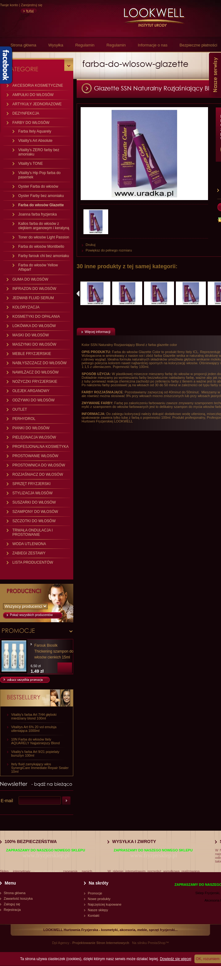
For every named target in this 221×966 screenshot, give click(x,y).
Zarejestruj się (31, 5)
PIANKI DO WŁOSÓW (30, 428)
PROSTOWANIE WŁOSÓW (35, 456)
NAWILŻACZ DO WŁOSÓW (35, 372)
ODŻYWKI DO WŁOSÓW (33, 400)
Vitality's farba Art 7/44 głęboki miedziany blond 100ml (34, 716)
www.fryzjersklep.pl (46, 855)
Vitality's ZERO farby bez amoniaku (38, 152)
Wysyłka (55, 45)
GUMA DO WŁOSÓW (30, 279)
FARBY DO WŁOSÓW (30, 122)
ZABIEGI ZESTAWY (28, 553)
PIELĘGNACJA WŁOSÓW (34, 437)
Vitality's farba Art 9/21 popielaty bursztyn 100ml (35, 753)
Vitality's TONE (30, 163)
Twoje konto (9, 5)
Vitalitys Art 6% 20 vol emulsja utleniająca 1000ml (34, 728)
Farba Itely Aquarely (34, 131)
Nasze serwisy (215, 75)
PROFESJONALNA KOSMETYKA (40, 446)
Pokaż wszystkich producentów (31, 615)
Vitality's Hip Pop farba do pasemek (39, 175)
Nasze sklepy (98, 910)
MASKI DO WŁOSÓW (30, 335)
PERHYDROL (24, 419)
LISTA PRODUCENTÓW (32, 562)
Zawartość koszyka (18, 898)
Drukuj (91, 245)
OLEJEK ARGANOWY (30, 391)
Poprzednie (78, 293)
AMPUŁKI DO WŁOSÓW (32, 95)
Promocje (95, 893)
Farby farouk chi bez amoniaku (43, 256)
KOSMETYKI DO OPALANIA (36, 316)
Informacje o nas (153, 45)
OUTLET (19, 409)
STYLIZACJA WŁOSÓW (32, 493)
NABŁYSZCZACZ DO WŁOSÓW (39, 363)
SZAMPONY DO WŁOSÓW (35, 511)
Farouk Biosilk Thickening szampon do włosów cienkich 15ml (54, 651)
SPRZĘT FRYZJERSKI (31, 484)
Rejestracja (12, 909)
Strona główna (23, 45)
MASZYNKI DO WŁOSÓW (34, 344)
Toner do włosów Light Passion (43, 237)
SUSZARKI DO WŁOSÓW (34, 502)
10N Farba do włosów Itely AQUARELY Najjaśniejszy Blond (35, 741)
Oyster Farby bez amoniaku (41, 196)
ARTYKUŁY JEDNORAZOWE (37, 104)
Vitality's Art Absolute (35, 140)
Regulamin (84, 45)
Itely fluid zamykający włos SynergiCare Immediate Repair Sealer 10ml (40, 767)
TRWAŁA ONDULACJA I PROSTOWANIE (32, 532)
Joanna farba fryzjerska (37, 214)
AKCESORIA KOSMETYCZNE (37, 85)
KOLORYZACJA (26, 307)
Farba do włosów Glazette (41, 205)
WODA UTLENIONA (29, 544)
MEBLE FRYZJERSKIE (31, 354)
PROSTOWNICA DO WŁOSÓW (38, 465)
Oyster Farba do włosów (38, 186)
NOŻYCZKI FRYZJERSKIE (34, 381)
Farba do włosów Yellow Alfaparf (38, 267)
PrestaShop (156, 943)
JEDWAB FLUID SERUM (33, 298)
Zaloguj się (12, 904)
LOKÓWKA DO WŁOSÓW (34, 326)
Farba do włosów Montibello (41, 246)
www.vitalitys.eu (47, 871)
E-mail (7, 800)
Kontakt (93, 915)
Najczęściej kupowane (104, 904)
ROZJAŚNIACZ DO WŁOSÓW (37, 474)
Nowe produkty (99, 899)
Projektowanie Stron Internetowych (100, 943)
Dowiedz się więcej (175, 959)
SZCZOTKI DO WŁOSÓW (34, 521)
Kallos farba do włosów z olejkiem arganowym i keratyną (43, 225)
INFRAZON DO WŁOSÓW (34, 288)
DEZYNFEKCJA (25, 113)
